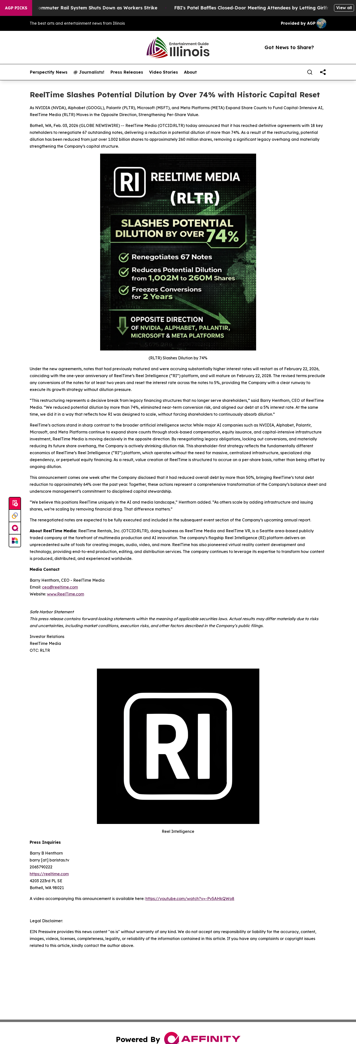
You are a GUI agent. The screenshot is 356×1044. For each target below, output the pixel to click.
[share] (322, 72)
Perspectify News (48, 72)
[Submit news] (15, 503)
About (190, 72)
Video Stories (163, 72)
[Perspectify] (15, 516)
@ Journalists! (88, 72)
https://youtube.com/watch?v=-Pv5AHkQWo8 (189, 898)
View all (344, 7)
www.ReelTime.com (65, 594)
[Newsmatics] (15, 540)
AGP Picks (16, 7)
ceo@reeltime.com (60, 587)
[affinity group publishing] (15, 528)
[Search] (310, 72)
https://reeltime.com (49, 873)
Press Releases (126, 72)
